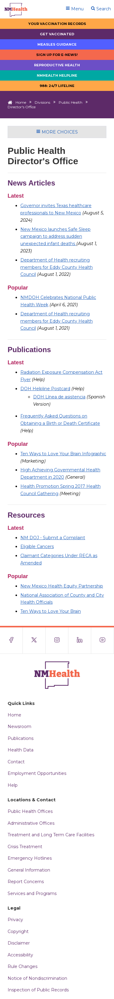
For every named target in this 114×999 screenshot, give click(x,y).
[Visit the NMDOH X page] (34, 640)
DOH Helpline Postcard (45, 388)
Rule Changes (22, 966)
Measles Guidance (57, 44)
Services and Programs (32, 893)
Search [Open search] (101, 9)
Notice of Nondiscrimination (37, 978)
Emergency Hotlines (30, 858)
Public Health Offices (30, 811)
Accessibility (20, 955)
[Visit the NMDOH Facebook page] (11, 640)
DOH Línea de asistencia (59, 397)
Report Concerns (26, 881)
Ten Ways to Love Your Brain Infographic (63, 453)
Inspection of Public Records (38, 990)
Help (13, 785)
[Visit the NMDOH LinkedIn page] (79, 640)
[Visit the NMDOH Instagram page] (57, 640)
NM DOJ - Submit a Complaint (52, 537)
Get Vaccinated (57, 34)
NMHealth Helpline (57, 75)
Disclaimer (19, 943)
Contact (16, 762)
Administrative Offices (31, 823)
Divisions (42, 102)
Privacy (15, 919)
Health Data (20, 750)
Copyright (18, 931)
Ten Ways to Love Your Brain (50, 611)
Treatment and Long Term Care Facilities (51, 835)
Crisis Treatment (25, 846)
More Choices (57, 132)
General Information (29, 870)
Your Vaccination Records (57, 24)
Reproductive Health (57, 65)
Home (21, 102)
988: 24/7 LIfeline (57, 86)
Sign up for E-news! (57, 55)
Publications (20, 738)
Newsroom (19, 726)
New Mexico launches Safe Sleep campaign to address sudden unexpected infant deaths (55, 237)
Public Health (70, 102)
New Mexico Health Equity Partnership (61, 586)
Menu (75, 9)
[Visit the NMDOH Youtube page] (102, 640)
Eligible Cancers (37, 546)
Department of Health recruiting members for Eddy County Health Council (56, 267)
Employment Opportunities (37, 773)
